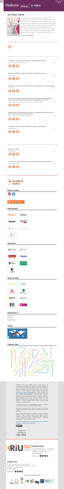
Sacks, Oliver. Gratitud (13, 149)
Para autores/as (10, 317)
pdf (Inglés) (13, 65)
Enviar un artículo (16, 202)
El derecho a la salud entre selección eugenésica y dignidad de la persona (27, 73)
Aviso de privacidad (36, 453)
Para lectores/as (10, 315)
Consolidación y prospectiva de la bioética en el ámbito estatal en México (27, 60)
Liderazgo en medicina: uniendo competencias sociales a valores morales (27, 126)
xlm (17, 65)
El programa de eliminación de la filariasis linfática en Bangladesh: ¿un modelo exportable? (31, 86)
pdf (9, 46)
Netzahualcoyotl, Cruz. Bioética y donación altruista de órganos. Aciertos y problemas (30, 161)
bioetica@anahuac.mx (31, 392)
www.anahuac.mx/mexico (21, 392)
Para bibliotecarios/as (11, 319)
